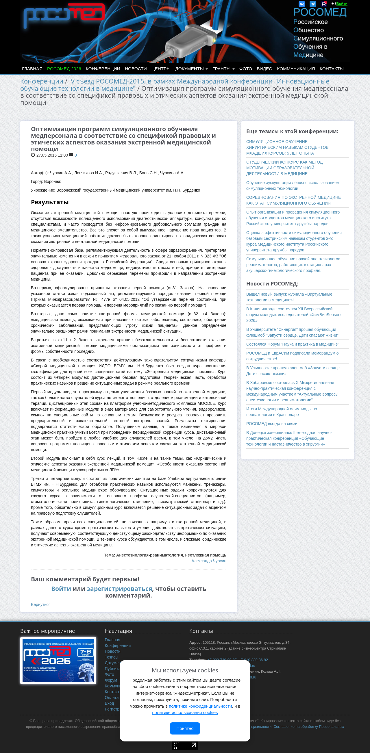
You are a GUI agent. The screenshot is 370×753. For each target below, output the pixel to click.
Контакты (332, 68)
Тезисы (112, 657)
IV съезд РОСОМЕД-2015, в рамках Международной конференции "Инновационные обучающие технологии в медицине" (174, 85)
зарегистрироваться (119, 589)
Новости (136, 68)
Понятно (184, 728)
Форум (111, 680)
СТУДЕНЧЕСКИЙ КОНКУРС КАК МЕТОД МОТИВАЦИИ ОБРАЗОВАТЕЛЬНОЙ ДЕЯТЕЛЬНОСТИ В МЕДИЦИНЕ (284, 168)
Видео (264, 68)
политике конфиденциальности (200, 706)
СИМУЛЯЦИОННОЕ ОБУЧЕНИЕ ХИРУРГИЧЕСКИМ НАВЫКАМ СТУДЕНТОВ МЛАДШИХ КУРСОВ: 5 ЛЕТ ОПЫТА (287, 147)
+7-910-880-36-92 (253, 660)
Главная (32, 68)
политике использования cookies (185, 712)
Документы (191, 68)
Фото (245, 68)
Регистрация (117, 709)
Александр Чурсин (209, 561)
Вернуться (41, 604)
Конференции (103, 68)
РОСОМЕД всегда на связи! (272, 423)
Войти (341, 4)
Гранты (223, 68)
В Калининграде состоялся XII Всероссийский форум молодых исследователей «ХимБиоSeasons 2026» (294, 315)
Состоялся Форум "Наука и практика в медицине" (292, 344)
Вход (109, 703)
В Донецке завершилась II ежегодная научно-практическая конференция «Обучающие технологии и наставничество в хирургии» (289, 438)
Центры (161, 68)
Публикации (116, 668)
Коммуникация (296, 68)
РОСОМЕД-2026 (64, 68)
